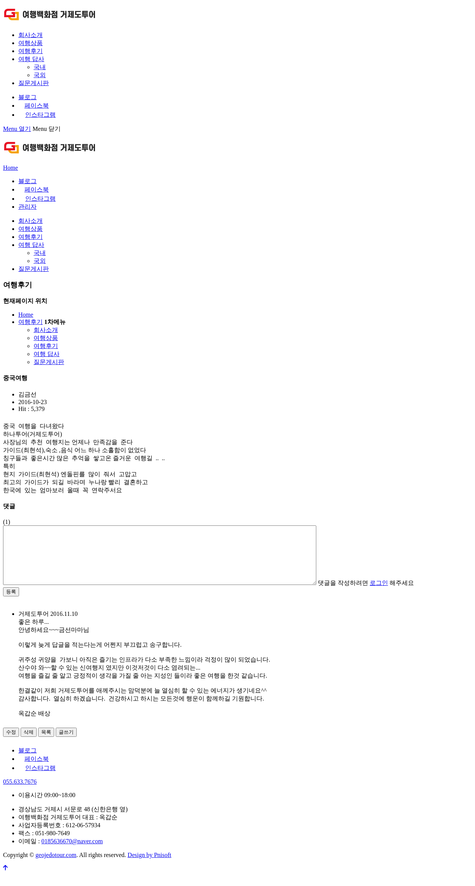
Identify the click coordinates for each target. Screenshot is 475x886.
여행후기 (30, 51)
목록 (46, 743)
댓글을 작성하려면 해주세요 (404, 594)
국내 (40, 67)
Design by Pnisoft (149, 866)
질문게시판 (33, 83)
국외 (40, 75)
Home (10, 167)
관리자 (27, 206)
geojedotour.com (55, 866)
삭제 (29, 743)
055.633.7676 (20, 793)
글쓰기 (66, 743)
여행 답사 (31, 59)
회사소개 (30, 35)
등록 (11, 603)
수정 (11, 743)
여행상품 (30, 43)
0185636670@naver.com (72, 852)
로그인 (417, 594)
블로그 (27, 97)
